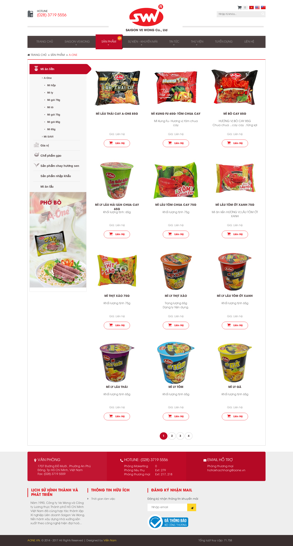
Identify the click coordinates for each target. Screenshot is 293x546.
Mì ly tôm (175, 387)
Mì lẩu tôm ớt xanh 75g (234, 205)
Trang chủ (37, 55)
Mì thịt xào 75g (117, 296)
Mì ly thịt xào (176, 296)
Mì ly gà (234, 387)
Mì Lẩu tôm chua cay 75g (175, 205)
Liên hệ (117, 143)
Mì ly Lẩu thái (117, 387)
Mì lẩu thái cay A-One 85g (117, 114)
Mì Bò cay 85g (234, 114)
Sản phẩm (58, 55)
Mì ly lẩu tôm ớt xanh (235, 296)
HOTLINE (42, 11)
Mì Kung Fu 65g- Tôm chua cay (175, 114)
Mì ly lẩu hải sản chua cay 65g (117, 207)
